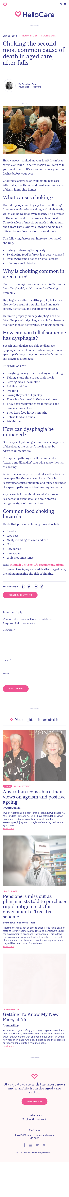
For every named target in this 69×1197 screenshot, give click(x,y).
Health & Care (48, 36)
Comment (9, 629)
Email (6, 673)
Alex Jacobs (13, 807)
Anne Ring (12, 1025)
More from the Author (20, 595)
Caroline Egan (29, 84)
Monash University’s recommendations (37, 565)
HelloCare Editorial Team (21, 922)
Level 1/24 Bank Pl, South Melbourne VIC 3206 (34, 1136)
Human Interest (30, 36)
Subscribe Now (34, 1101)
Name (7, 660)
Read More (8, 828)
